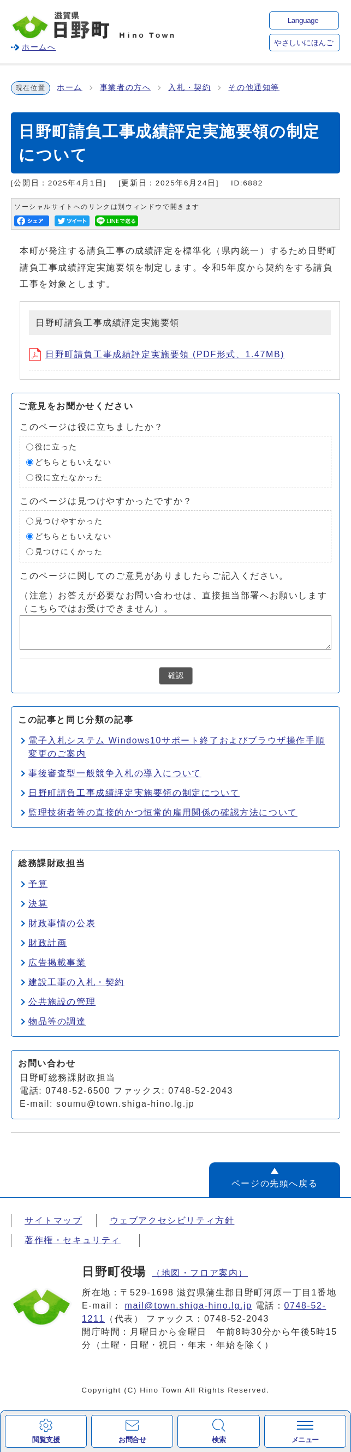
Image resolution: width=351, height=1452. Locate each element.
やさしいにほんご (303, 43)
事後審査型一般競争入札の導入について (114, 773)
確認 (175, 675)
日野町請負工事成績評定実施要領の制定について (134, 792)
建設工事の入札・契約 (76, 982)
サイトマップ (53, 1220)
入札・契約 (189, 87)
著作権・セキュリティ (73, 1240)
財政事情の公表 (62, 923)
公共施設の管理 (62, 1001)
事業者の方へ (125, 87)
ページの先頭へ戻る (274, 1183)
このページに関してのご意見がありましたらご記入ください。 (154, 575)
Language (303, 20)
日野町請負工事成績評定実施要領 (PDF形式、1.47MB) (156, 354)
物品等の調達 (57, 1021)
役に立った (56, 447)
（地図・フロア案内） (200, 1272)
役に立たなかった (69, 477)
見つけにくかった (69, 552)
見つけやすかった (69, 521)
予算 (37, 884)
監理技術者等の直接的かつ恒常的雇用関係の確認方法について (163, 812)
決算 (37, 903)
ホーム (69, 87)
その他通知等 (253, 87)
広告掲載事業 (57, 962)
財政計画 (47, 942)
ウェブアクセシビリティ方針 (172, 1220)
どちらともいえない (73, 462)
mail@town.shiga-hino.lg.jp (188, 1305)
